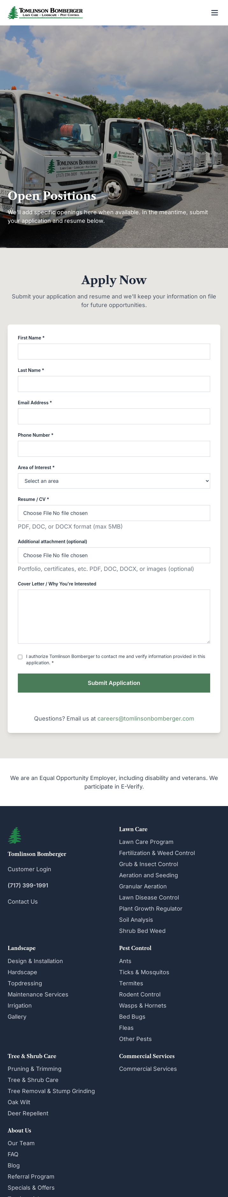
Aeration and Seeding (148, 875)
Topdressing (25, 983)
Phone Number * (35, 435)
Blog (14, 1165)
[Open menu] (214, 12)
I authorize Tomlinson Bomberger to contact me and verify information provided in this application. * (115, 659)
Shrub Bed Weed (142, 930)
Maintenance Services (38, 994)
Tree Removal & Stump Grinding (51, 1091)
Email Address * (35, 402)
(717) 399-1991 (28, 885)
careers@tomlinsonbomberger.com (145, 718)
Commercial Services (148, 1068)
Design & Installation (35, 961)
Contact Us (23, 901)
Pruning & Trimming (34, 1068)
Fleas (126, 1027)
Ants (125, 961)
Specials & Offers (31, 1187)
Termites (131, 983)
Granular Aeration (143, 886)
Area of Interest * (36, 467)
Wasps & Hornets (143, 1005)
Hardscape (22, 972)
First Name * (31, 337)
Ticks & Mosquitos (144, 972)
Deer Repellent (28, 1113)
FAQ (13, 1154)
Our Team (21, 1143)
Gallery (17, 1016)
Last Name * (31, 370)
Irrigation (20, 1005)
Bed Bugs (132, 1016)
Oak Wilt (19, 1102)
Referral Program (31, 1176)
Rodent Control (139, 994)
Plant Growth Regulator (150, 908)
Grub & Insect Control (148, 864)
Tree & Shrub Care (33, 1080)
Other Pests (135, 1039)
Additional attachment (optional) (52, 541)
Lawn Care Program (146, 841)
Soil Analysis (136, 919)
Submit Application (114, 683)
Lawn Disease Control (149, 897)
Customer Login (29, 869)
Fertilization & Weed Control (157, 853)
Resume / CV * (33, 499)
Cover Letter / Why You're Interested (57, 583)
